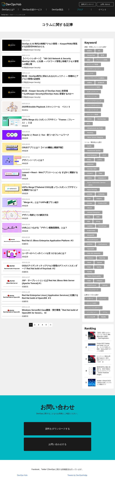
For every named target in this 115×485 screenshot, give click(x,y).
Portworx (90, 230)
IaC (97, 51)
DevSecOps (91, 119)
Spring (97, 240)
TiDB (88, 253)
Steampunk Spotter (93, 146)
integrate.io (100, 169)
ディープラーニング (94, 101)
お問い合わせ (105, 4)
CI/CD (105, 114)
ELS (102, 150)
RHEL (89, 155)
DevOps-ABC (103, 160)
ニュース (101, 271)
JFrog (105, 203)
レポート (90, 271)
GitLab (102, 194)
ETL (101, 119)
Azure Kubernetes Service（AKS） (96, 174)
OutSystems (91, 221)
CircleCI (89, 164)
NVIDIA (105, 217)
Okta (99, 164)
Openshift (103, 221)
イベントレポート (93, 280)
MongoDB (103, 212)
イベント (102, 10)
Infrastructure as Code (94, 124)
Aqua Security (91, 180)
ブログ (80, 10)
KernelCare (101, 208)
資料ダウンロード (87, 4)
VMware (98, 253)
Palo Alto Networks (93, 226)
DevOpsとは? (8, 10)
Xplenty (103, 258)
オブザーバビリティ (94, 69)
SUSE (89, 141)
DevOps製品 (57, 10)
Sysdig (89, 244)
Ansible (104, 180)
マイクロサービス (93, 105)
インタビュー (91, 285)
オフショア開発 (92, 64)
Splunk (98, 235)
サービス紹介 (91, 276)
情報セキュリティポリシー (10, 473)
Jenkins (89, 208)
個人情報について (34, 473)
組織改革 (99, 82)
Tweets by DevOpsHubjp (77, 458)
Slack (89, 235)
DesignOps (90, 55)
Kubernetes (91, 212)
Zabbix (89, 169)
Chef (99, 185)
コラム (103, 285)
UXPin (98, 155)
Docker (99, 190)
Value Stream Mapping (95, 133)
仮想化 (89, 51)
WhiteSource (91, 258)
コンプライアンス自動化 (95, 78)
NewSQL (90, 128)
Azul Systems (91, 150)
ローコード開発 (92, 114)
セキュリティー (92, 92)
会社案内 (51, 473)
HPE (88, 203)
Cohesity (90, 185)
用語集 (102, 289)
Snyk (88, 240)
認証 (88, 60)
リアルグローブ (92, 262)
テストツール (91, 96)
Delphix (89, 190)
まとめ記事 (91, 289)
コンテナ (90, 73)
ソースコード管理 (93, 87)
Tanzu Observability (93, 249)
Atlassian (90, 160)
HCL (105, 199)
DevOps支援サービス (32, 10)
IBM (96, 203)
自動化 (89, 82)
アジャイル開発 (100, 60)
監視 (101, 55)
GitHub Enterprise (93, 199)
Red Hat (101, 230)
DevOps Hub (22, 458)
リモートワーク (92, 110)
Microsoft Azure (92, 217)
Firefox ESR (91, 194)
